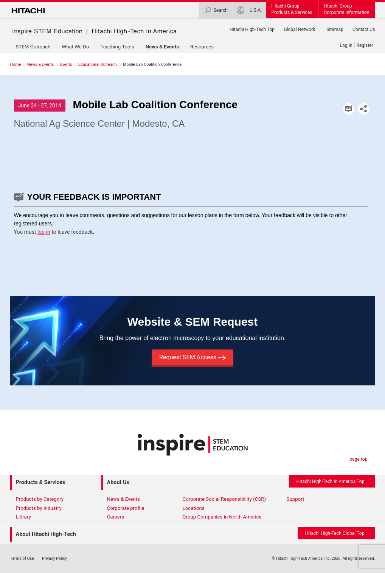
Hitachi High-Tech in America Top (331, 481)
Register (365, 45)
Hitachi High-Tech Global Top (335, 533)
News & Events (162, 47)
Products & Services (40, 482)
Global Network (299, 29)
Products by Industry (39, 508)
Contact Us (363, 29)
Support (295, 499)
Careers (115, 517)
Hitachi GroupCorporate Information (346, 9)
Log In (346, 45)
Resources (202, 47)
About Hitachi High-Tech (46, 534)
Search (216, 10)
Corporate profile (125, 508)
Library (23, 517)
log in (43, 232)
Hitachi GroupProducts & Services (292, 9)
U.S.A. (249, 10)
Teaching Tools (117, 47)
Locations (194, 508)
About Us (118, 482)
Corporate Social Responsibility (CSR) (224, 499)
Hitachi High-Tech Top (252, 29)
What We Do (75, 47)
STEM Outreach (33, 47)
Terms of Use (22, 558)
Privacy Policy (54, 558)
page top (358, 459)
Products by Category (40, 499)
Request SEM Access (192, 357)
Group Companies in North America (222, 517)
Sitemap (334, 29)
